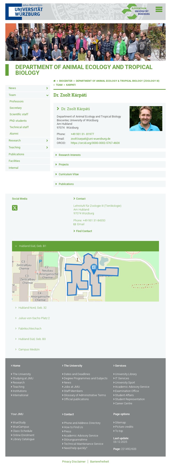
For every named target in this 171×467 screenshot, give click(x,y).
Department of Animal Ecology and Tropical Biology (84, 70)
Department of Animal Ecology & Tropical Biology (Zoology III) (117, 80)
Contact (81, 198)
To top (118, 431)
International (19, 395)
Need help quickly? (74, 448)
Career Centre (122, 404)
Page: (116, 449)
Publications (16, 154)
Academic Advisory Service (131, 387)
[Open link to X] (15, 208)
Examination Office (126, 391)
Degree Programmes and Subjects (85, 379)
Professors (17, 101)
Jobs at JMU (71, 387)
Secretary (16, 107)
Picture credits (123, 427)
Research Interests (70, 155)
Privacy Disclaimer (74, 461)
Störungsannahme (74, 440)
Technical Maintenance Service (82, 444)
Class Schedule (21, 431)
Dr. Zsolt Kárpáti (75, 108)
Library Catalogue (23, 439)
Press (66, 432)
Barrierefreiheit (99, 461)
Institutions (19, 391)
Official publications (75, 399)
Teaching (14, 147)
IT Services (121, 379)
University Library (125, 374)
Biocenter (65, 80)
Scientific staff (19, 114)
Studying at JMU (22, 379)
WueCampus (20, 427)
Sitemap (119, 423)
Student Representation (129, 399)
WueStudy (18, 423)
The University (21, 374)
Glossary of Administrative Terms (84, 395)
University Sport (124, 383)
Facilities (14, 161)
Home (15, 366)
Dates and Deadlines (76, 374)
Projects (64, 164)
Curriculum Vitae (69, 174)
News (12, 88)
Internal (13, 167)
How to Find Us (72, 427)
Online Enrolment (22, 435)
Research (15, 140)
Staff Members (72, 391)
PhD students (18, 120)
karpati (71, 84)
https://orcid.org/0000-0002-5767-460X (95, 143)
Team (12, 95)
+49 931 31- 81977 (82, 134)
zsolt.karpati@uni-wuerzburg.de (90, 138)
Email (80, 224)
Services (119, 366)
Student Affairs (123, 395)
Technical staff (19, 127)
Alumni (14, 133)
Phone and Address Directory (81, 423)
